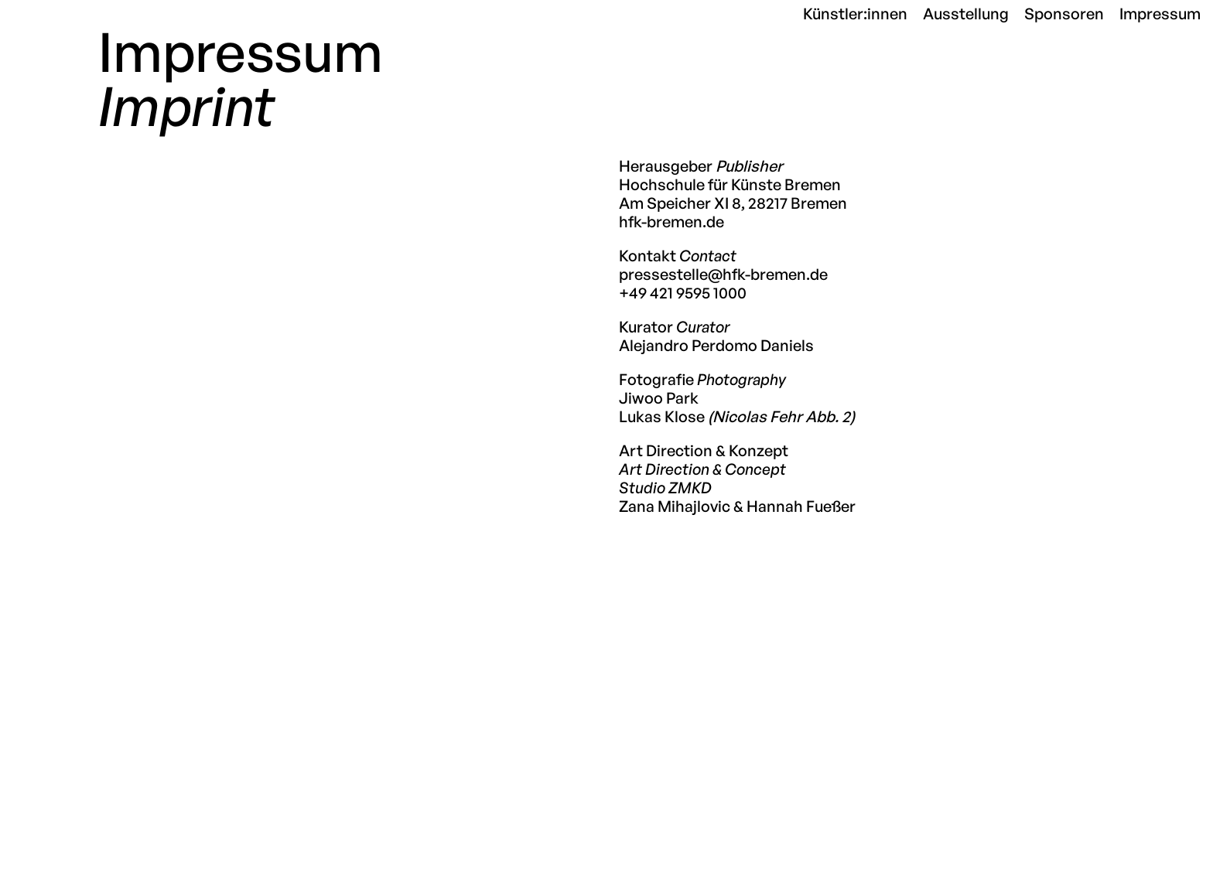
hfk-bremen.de (671, 221)
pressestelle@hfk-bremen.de (723, 274)
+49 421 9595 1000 (683, 292)
